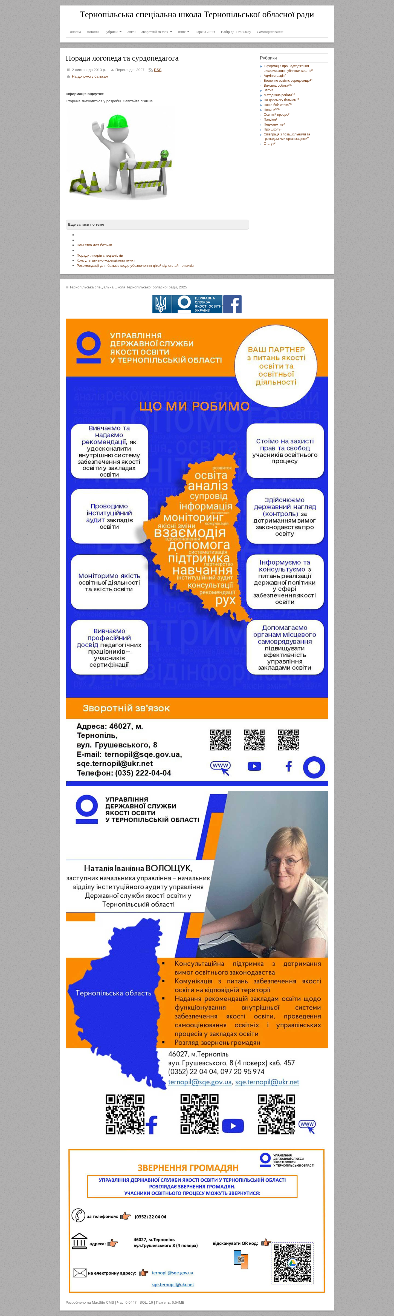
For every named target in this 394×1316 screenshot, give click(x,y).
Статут (270, 144)
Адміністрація (275, 76)
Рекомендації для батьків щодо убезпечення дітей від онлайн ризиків (135, 265)
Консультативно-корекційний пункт (106, 260)
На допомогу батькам (90, 76)
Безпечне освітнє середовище (288, 81)
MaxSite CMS (103, 1302)
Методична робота (279, 95)
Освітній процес (276, 115)
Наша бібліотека (278, 105)
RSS (157, 70)
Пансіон (270, 119)
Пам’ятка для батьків (94, 245)
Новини (272, 110)
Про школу (273, 129)
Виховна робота (278, 85)
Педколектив (274, 124)
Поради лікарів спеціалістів (100, 255)
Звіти (268, 90)
